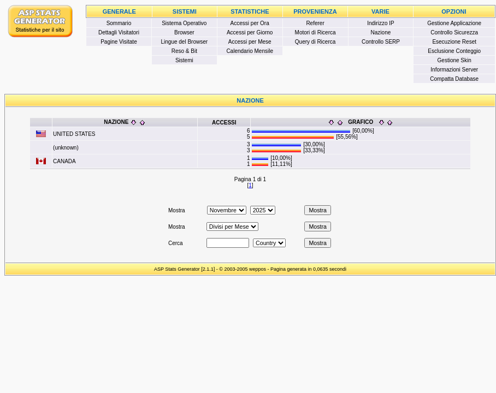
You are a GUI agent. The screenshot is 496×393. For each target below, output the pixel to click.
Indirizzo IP (380, 23)
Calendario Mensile (249, 51)
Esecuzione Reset (454, 42)
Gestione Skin (454, 60)
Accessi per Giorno (250, 32)
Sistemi (184, 60)
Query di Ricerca (315, 42)
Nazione (381, 32)
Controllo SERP (381, 42)
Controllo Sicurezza (454, 32)
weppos (257, 269)
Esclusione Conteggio (454, 51)
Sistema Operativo (184, 23)
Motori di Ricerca (315, 32)
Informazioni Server (454, 70)
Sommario (119, 23)
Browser (184, 32)
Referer (315, 23)
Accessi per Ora (250, 23)
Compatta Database (454, 79)
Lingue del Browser (184, 42)
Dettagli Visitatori (118, 32)
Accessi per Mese (249, 42)
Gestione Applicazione (454, 23)
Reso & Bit (184, 51)
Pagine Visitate (119, 42)
